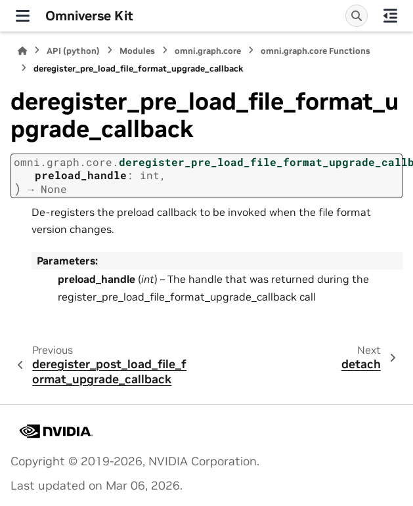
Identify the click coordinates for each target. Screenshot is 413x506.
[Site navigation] (23, 16)
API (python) (73, 50)
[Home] (22, 51)
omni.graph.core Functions (315, 50)
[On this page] (390, 16)
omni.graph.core (208, 50)
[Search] (356, 16)
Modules (137, 50)
